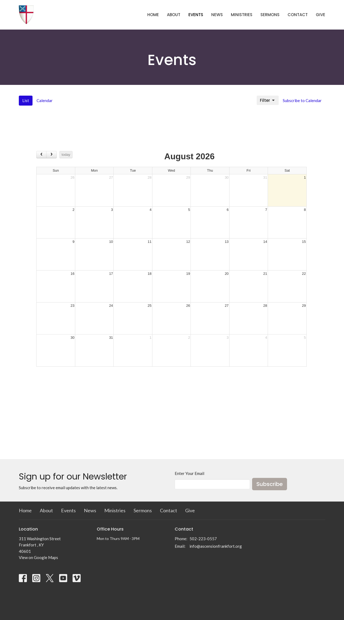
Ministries (241, 14)
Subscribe (269, 484)
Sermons (270, 14)
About (173, 14)
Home (153, 14)
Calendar (45, 100)
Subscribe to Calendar (302, 100)
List (25, 100)
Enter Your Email (189, 473)
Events (195, 14)
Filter (267, 100)
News (217, 14)
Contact (298, 14)
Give (320, 14)
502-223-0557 (203, 538)
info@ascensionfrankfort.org (215, 546)
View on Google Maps (38, 557)
